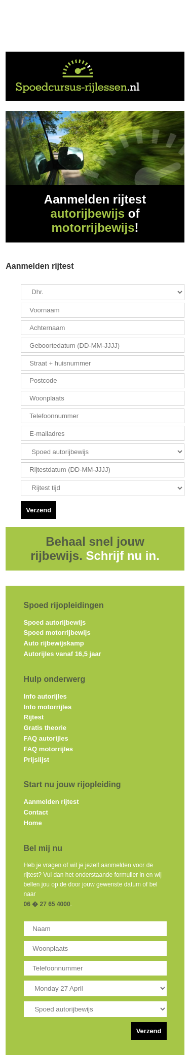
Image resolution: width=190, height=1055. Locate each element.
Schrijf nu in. (123, 555)
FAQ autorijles (46, 738)
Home (33, 823)
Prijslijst (37, 759)
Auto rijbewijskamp (54, 643)
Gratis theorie (45, 728)
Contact (36, 812)
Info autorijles (45, 696)
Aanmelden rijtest (51, 801)
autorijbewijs (87, 213)
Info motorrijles (48, 707)
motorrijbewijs (92, 227)
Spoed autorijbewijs (55, 622)
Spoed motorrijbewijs (57, 632)
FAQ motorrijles (48, 749)
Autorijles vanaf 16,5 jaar (62, 654)
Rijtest (34, 717)
